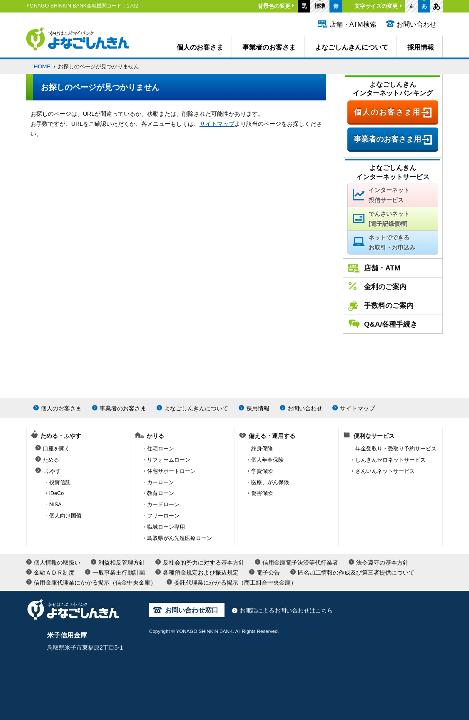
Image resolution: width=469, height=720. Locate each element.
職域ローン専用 (166, 527)
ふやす (53, 471)
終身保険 (262, 449)
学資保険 (262, 471)
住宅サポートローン (171, 471)
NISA (55, 505)
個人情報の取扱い (57, 562)
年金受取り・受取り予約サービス (396, 449)
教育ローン (160, 493)
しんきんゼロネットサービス (390, 460)
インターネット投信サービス (389, 195)
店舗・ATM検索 (353, 24)
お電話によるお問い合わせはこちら (286, 610)
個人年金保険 (267, 460)
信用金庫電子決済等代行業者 (300, 562)
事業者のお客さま (269, 47)
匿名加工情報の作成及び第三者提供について (356, 572)
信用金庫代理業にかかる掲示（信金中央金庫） (95, 582)
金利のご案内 (385, 286)
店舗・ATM (382, 268)
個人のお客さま (200, 47)
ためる (51, 460)
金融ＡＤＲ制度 (54, 572)
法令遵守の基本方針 (382, 562)
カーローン (160, 482)
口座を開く (56, 449)
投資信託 (60, 482)
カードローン (163, 505)
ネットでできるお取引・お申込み (392, 242)
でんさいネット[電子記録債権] (389, 218)
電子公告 (268, 572)
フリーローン (163, 516)
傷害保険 (262, 493)
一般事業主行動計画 (118, 572)
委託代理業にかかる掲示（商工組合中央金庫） (235, 582)
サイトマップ (217, 123)
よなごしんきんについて (351, 47)
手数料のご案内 (389, 305)
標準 (319, 6)
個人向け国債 (65, 516)
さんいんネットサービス (385, 471)
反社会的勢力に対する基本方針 (203, 562)
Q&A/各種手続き (390, 324)
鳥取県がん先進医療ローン (179, 538)
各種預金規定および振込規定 (201, 572)
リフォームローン (168, 460)
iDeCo (56, 493)
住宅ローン (160, 449)
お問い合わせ (417, 24)
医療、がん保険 (270, 482)
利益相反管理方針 (121, 562)
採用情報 (420, 47)
